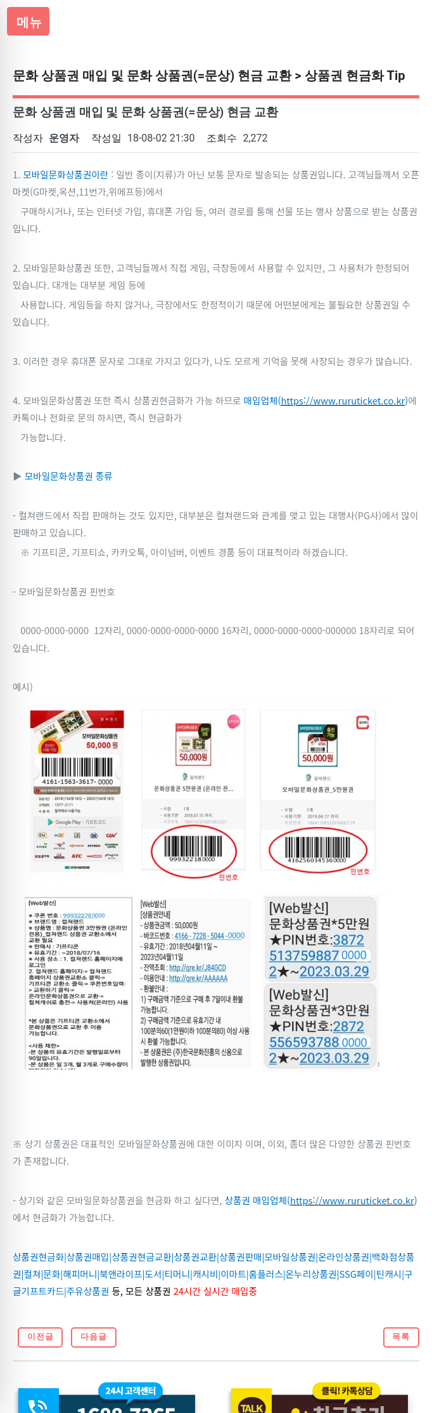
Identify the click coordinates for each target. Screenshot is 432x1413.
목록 (401, 1336)
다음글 (93, 1336)
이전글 (40, 1336)
